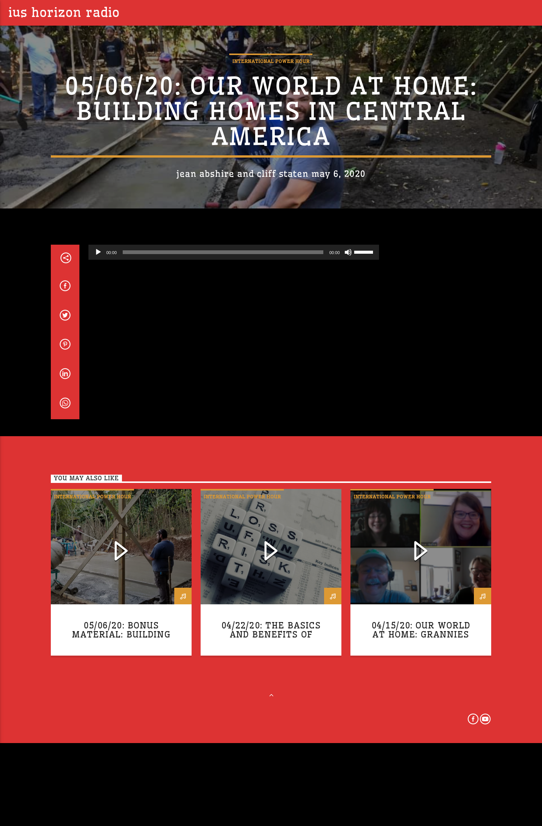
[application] (233, 429)
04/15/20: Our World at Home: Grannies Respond (420, 811)
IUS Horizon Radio (64, 12)
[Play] (98, 429)
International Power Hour (270, 141)
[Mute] (348, 429)
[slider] (223, 429)
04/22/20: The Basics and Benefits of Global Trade (271, 811)
